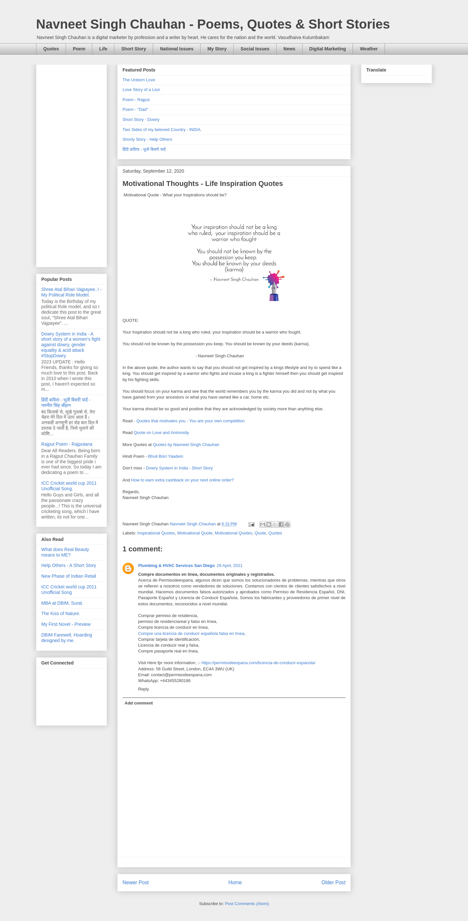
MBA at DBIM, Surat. (62, 603)
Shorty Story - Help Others (147, 139)
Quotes (51, 48)
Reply (143, 689)
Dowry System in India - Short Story (179, 468)
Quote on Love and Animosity (161, 432)
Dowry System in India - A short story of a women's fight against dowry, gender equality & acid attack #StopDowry (70, 344)
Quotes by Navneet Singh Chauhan (186, 444)
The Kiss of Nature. (60, 613)
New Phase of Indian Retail (68, 576)
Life (103, 48)
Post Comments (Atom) (247, 903)
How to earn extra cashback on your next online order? (182, 480)
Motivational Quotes (233, 533)
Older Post (333, 882)
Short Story (133, 48)
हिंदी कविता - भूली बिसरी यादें (144, 149)
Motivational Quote (194, 533)
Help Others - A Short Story (68, 565)
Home (235, 882)
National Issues (176, 48)
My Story (217, 48)
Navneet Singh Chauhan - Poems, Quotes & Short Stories (213, 24)
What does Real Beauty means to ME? (65, 552)
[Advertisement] (71, 164)
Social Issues (254, 48)
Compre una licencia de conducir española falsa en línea (191, 633)
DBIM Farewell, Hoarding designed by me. (66, 637)
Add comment (139, 703)
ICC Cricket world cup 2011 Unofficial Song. (69, 485)
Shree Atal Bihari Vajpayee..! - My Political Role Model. (71, 292)
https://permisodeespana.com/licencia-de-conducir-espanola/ (258, 662)
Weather (369, 48)
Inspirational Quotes (156, 533)
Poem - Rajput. (137, 99)
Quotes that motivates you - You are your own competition (190, 420)
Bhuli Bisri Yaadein (165, 456)
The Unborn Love (139, 79)
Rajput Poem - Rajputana (66, 444)
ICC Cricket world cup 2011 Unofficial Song (69, 589)
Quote (260, 533)
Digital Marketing (327, 48)
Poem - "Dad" (135, 109)
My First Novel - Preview (66, 624)
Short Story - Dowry (141, 119)
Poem (79, 48)
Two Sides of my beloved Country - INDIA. (162, 129)
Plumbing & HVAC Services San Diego (176, 565)
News (289, 48)
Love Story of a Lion (141, 89)
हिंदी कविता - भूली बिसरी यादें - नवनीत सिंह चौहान (65, 402)
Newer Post (136, 882)
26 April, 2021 (230, 565)
